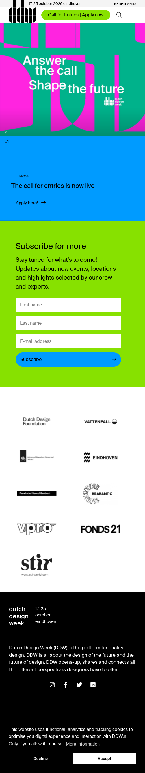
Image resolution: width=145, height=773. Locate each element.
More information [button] (83, 744)
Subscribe (68, 359)
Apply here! (31, 203)
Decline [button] (40, 758)
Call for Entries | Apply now (75, 15)
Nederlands (125, 4)
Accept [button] (104, 758)
